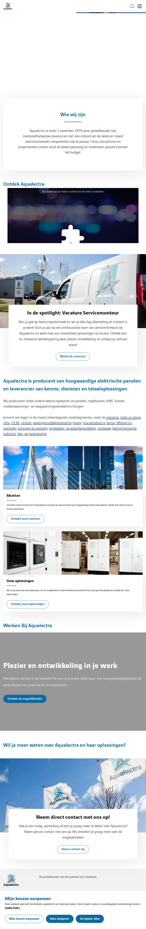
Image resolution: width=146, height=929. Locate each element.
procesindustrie (94, 422)
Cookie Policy (12, 907)
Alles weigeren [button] (59, 918)
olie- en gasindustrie (32, 433)
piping (77, 422)
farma (111, 422)
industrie (112, 417)
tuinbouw (104, 428)
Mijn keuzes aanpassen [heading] (28, 898)
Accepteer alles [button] (90, 918)
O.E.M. (15, 422)
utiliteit (26, 422)
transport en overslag (33, 428)
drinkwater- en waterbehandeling (72, 428)
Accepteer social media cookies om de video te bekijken (73, 191)
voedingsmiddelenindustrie (52, 422)
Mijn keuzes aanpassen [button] (24, 918)
